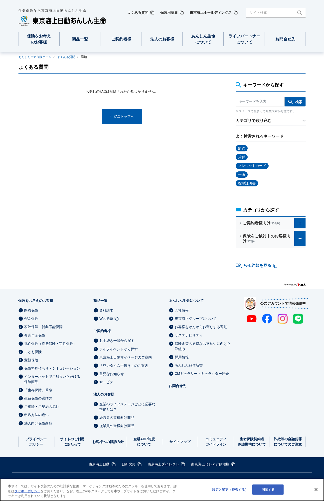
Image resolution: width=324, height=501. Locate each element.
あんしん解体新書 (189, 365)
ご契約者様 (102, 331)
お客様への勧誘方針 (108, 442)
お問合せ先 (177, 386)
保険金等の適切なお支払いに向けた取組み (203, 346)
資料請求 (106, 310)
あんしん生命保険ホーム (34, 57)
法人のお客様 (103, 394)
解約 (241, 148)
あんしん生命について (186, 301)
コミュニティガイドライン (215, 441)
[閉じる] (316, 489)
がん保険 (31, 319)
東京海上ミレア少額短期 (210, 464)
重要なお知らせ (111, 374)
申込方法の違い (36, 415)
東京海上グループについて (196, 319)
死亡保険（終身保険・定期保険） (50, 344)
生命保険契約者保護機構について (252, 441)
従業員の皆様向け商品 (116, 426)
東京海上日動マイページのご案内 (125, 357)
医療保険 (31, 310)
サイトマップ (179, 442)
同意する (268, 489)
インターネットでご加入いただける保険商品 (52, 379)
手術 (241, 174)
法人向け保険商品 (38, 423)
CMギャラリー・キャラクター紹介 (202, 374)
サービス (106, 382)
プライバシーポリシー (36, 441)
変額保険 (31, 360)
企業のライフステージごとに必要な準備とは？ (127, 406)
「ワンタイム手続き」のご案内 (123, 366)
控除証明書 (247, 183)
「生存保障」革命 (38, 390)
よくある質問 (66, 57)
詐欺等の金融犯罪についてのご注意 (288, 441)
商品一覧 (100, 301)
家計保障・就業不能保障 (43, 327)
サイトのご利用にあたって (72, 441)
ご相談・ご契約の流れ (41, 407)
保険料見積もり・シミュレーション (52, 368)
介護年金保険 (34, 335)
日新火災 (129, 464)
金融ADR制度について (144, 441)
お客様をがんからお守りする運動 (201, 327)
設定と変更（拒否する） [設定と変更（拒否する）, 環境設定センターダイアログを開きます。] (230, 489)
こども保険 (33, 352)
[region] (162, 490)
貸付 (241, 157)
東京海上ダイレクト (163, 464)
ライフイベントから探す (118, 349)
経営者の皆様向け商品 (116, 418)
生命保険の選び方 (38, 398)
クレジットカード (252, 166)
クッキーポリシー (27, 491)
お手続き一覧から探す (116, 341)
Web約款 (106, 319)
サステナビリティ (189, 335)
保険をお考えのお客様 (35, 301)
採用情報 (182, 357)
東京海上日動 (99, 464)
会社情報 (182, 310)
